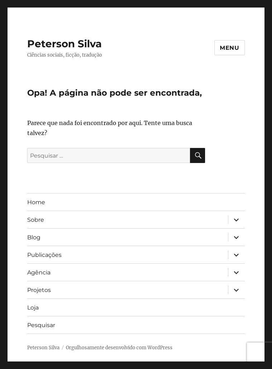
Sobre (35, 219)
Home (36, 202)
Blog (33, 237)
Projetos (39, 290)
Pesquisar (41, 325)
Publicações (44, 254)
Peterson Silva (64, 44)
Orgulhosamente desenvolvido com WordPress (119, 348)
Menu (229, 47)
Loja (33, 307)
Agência (38, 272)
